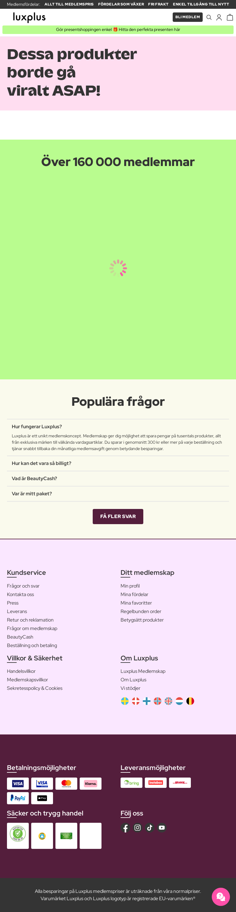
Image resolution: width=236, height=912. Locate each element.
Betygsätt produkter (142, 620)
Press (12, 603)
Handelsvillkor (21, 671)
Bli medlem (187, 17)
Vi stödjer (131, 688)
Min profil (130, 586)
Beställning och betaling (32, 645)
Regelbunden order (141, 611)
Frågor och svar (23, 586)
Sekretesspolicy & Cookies (34, 688)
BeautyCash (20, 637)
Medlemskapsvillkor (27, 679)
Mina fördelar (134, 594)
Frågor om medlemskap (32, 628)
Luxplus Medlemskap (143, 671)
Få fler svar (118, 516)
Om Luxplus (133, 679)
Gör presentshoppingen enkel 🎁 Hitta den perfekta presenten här (118, 29)
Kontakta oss (20, 594)
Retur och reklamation (30, 620)
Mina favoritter (136, 603)
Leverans (17, 611)
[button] (42, 836)
